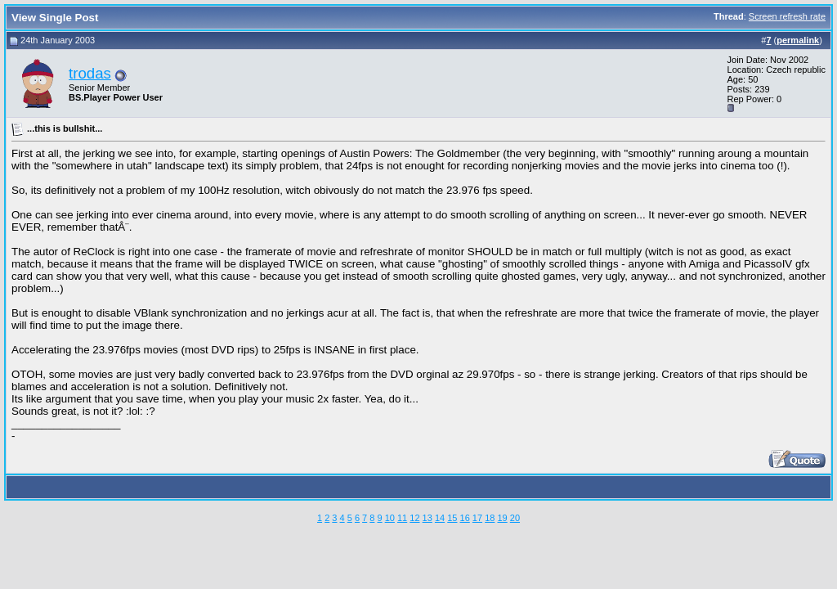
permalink (798, 40)
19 (502, 518)
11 (402, 518)
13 (427, 518)
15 (452, 518)
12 (414, 518)
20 (515, 518)
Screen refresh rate (787, 16)
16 (465, 518)
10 (390, 518)
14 (440, 518)
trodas (90, 73)
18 (490, 518)
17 (477, 518)
